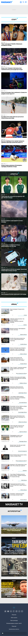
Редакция (14, 626)
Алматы (25, 324)
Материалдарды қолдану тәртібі (14, 623)
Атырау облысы (23, 363)
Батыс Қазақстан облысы (21, 373)
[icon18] (14, 608)
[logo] (7, 2)
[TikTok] (5, 611)
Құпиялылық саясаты (14, 629)
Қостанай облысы (23, 402)
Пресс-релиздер (14, 620)
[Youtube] (8, 611)
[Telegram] (19, 611)
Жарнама (14, 614)
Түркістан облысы (23, 431)
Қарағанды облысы (23, 392)
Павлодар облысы (23, 441)
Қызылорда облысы (22, 412)
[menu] (26, 2)
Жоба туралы (14, 617)
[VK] (11, 611)
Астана (25, 315)
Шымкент (25, 470)
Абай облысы (24, 480)
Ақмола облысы (23, 334)
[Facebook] (13, 611)
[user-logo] (21, 2)
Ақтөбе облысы (23, 344)
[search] (23, 2)
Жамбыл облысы (23, 383)
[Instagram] (16, 611)
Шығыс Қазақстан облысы (21, 460)
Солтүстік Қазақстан (22, 451)
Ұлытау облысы (23, 499)
